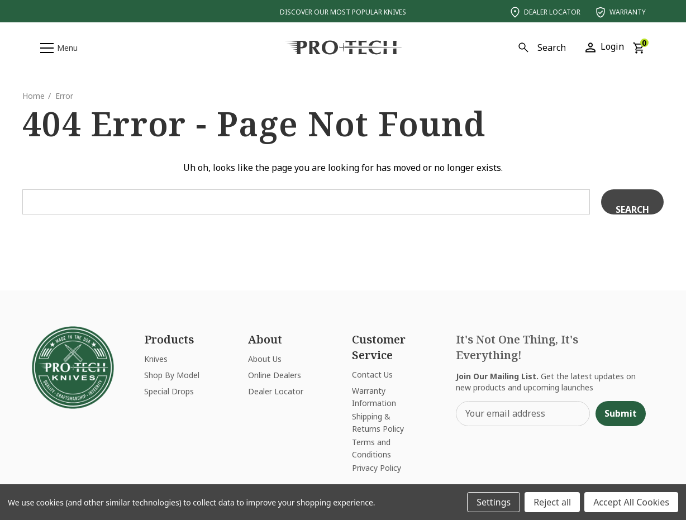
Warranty (620, 12)
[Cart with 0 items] (638, 47)
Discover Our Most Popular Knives (343, 12)
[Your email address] (523, 413)
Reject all (552, 502)
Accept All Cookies (631, 502)
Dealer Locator (544, 12)
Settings (494, 502)
